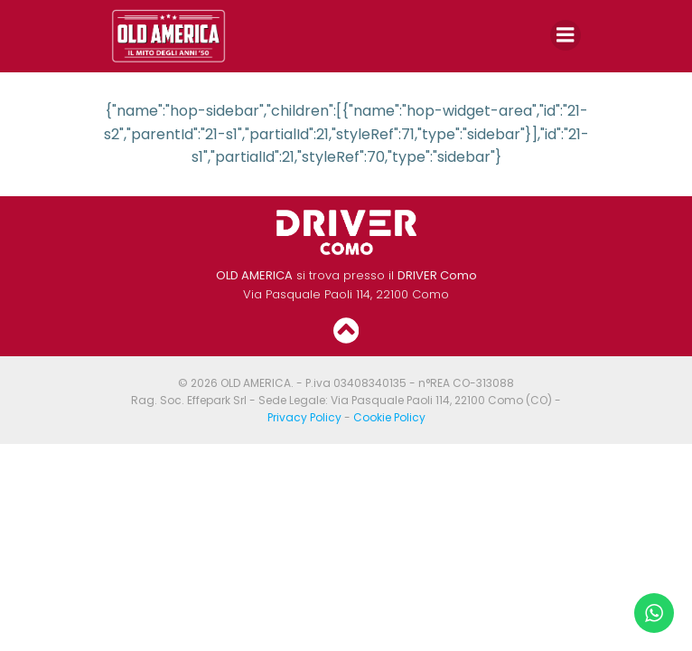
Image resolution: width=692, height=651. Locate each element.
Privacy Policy (304, 417)
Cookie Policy (389, 417)
